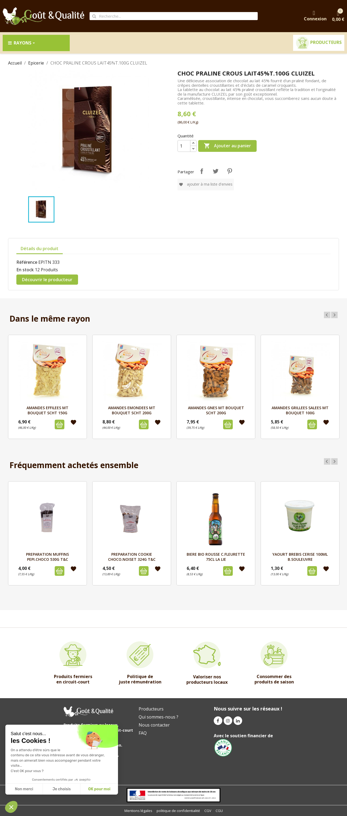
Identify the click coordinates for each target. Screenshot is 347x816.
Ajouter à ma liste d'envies (205, 184)
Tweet (215, 171)
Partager (201, 171)
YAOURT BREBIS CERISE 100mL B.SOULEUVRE (300, 557)
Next (334, 315)
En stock (25, 269)
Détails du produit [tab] (39, 248)
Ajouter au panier (227, 145)
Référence (26, 262)
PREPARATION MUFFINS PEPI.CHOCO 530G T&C (47, 557)
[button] (11, 806)
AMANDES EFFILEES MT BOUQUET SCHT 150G (47, 410)
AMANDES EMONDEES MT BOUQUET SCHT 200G (131, 410)
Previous (327, 315)
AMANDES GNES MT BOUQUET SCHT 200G (216, 410)
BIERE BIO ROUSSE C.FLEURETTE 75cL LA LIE (216, 557)
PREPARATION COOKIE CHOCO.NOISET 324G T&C (132, 557)
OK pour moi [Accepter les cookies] (99, 789)
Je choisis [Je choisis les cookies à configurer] (62, 789)
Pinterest (229, 171)
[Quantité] (184, 146)
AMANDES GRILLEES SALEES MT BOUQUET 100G (300, 410)
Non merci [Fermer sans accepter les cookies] (24, 789)
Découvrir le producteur (47, 280)
